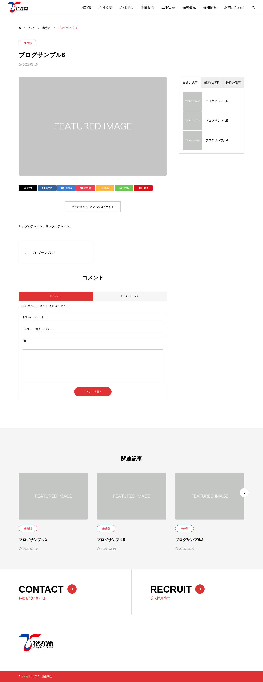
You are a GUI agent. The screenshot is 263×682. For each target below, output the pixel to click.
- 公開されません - (37, 329)
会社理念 (126, 7)
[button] (244, 496)
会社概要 (105, 7)
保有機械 (189, 7)
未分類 (28, 43)
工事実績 (168, 7)
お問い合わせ (234, 7)
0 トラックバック (130, 296)
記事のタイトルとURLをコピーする (93, 206)
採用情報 (210, 7)
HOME (86, 7)
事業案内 (147, 7)
